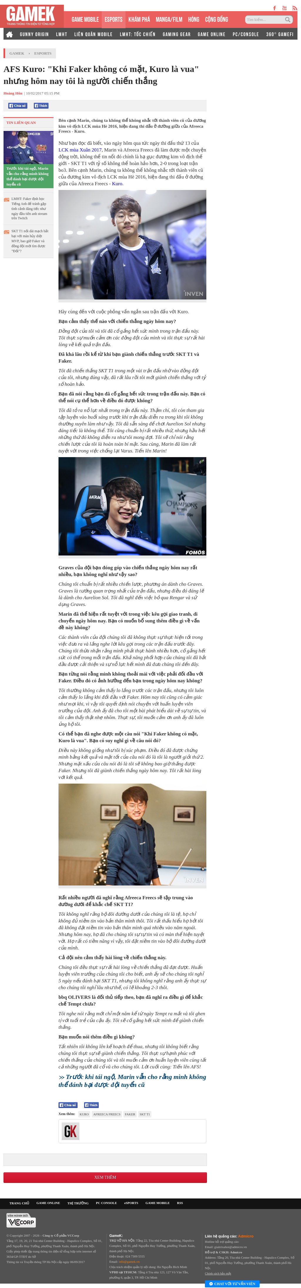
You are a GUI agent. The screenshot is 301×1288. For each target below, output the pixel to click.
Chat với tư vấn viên (232, 1284)
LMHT (61, 34)
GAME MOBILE (85, 18)
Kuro (117, 183)
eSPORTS (114, 18)
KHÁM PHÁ (139, 18)
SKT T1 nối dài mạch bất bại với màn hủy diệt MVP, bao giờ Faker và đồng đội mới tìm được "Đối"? (30, 241)
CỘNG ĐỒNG (216, 18)
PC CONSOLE (106, 1203)
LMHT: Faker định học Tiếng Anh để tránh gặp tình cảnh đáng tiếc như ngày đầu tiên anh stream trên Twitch (29, 208)
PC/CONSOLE (246, 34)
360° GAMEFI (280, 34)
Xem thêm (105, 1177)
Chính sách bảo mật (218, 1273)
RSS (180, 1203)
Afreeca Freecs (107, 1114)
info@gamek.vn (129, 1261)
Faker (130, 1114)
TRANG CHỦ (19, 1203)
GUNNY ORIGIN (34, 34)
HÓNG (193, 18)
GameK (16, 53)
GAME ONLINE (212, 34)
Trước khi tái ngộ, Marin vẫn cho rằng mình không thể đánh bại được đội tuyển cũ (27, 176)
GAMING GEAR (177, 34)
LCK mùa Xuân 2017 (80, 150)
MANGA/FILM (169, 18)
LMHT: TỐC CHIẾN (138, 34)
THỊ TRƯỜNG (77, 1203)
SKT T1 (145, 1114)
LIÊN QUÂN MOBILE (93, 34)
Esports (43, 53)
